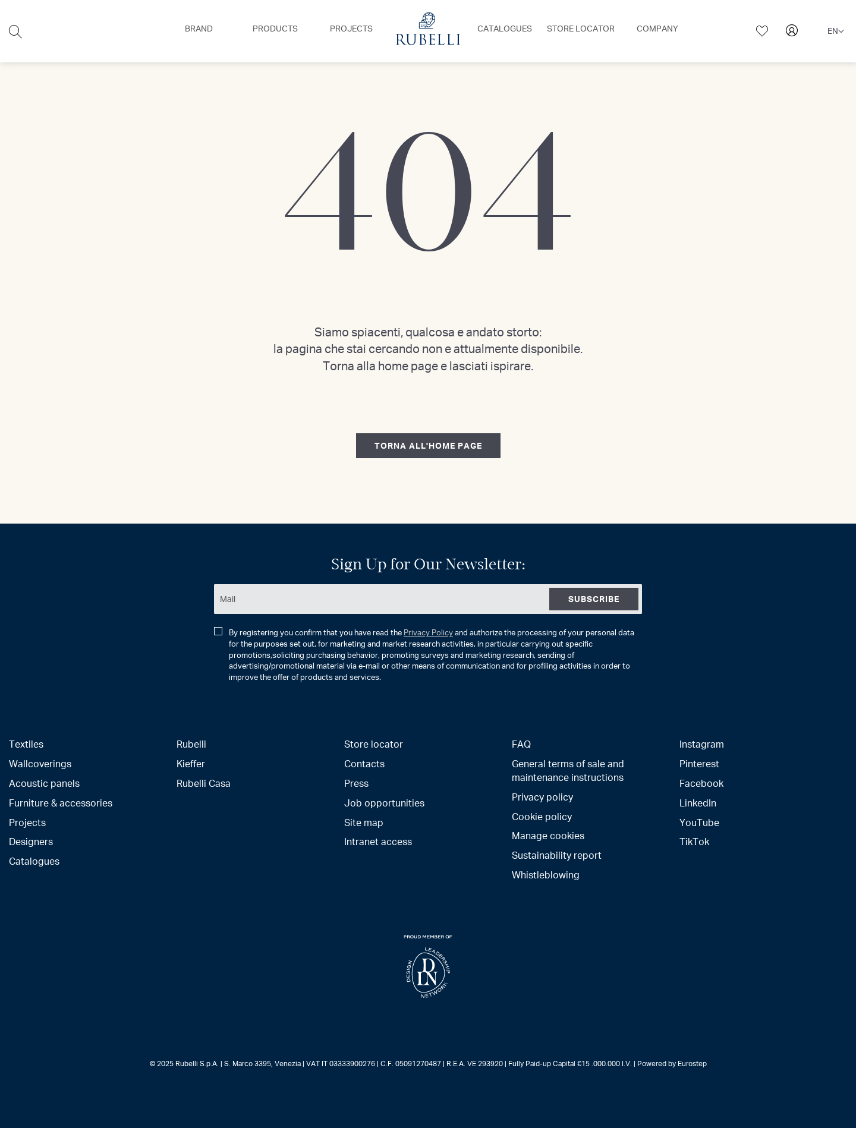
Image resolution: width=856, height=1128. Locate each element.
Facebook (701, 783)
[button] (835, 31)
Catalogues (34, 860)
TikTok (694, 841)
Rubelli (191, 743)
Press (356, 783)
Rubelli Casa (204, 783)
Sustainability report (557, 854)
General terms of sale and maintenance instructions (568, 770)
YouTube (699, 822)
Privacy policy (542, 796)
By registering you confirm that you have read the (424, 654)
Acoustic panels (44, 783)
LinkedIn (697, 802)
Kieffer (191, 763)
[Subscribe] (593, 599)
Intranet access (378, 841)
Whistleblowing (546, 874)
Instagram (701, 743)
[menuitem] (199, 28)
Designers (31, 841)
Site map (363, 822)
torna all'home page (428, 445)
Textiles (26, 743)
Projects (27, 822)
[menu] (428, 31)
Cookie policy (542, 816)
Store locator (373, 743)
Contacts (364, 763)
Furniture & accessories (60, 802)
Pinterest (699, 763)
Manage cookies (548, 835)
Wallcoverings (40, 763)
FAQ (521, 743)
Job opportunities (384, 802)
